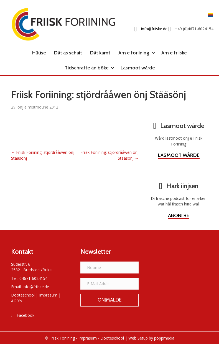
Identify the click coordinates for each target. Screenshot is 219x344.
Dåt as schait (68, 53)
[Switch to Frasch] (209, 14)
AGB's (16, 300)
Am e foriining (133, 53)
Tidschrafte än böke (87, 68)
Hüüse (39, 53)
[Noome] (109, 267)
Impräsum (48, 295)
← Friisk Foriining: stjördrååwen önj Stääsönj (42, 155)
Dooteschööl (23, 295)
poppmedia (164, 338)
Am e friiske (174, 53)
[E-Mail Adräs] (109, 284)
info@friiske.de (36, 286)
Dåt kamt (100, 53)
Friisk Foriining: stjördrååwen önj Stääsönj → (109, 155)
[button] (153, 52)
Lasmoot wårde (138, 68)
